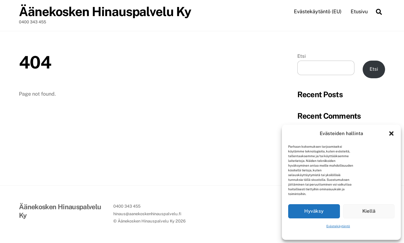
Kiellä (368, 211)
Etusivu (359, 12)
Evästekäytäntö (338, 226)
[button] (391, 133)
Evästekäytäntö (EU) (318, 12)
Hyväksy (314, 211)
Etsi (301, 56)
